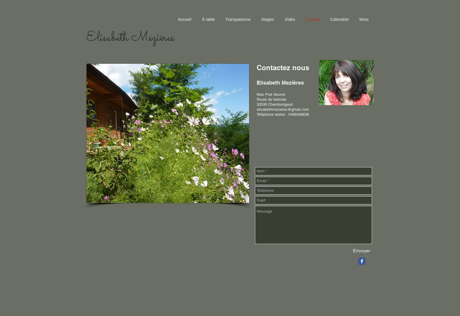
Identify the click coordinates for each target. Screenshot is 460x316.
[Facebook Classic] (362, 261)
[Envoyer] (361, 250)
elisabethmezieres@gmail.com (283, 109)
